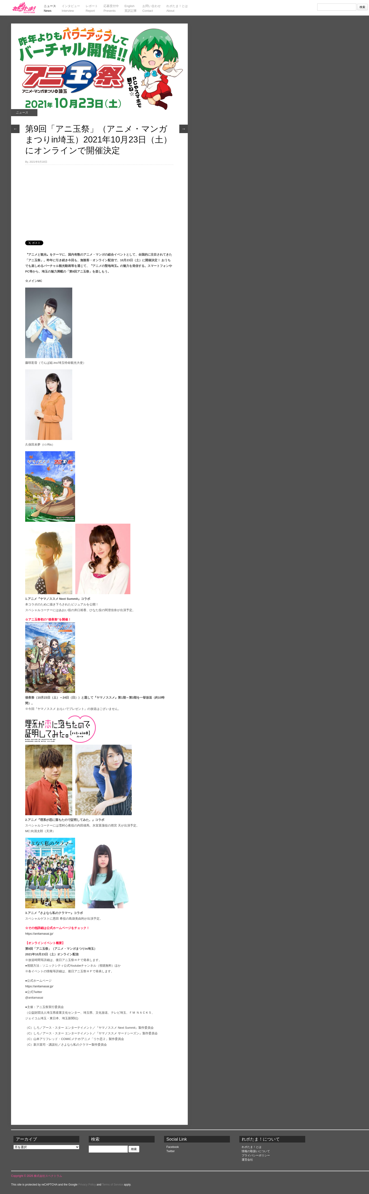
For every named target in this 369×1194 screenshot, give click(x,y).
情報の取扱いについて (256, 1151)
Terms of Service (112, 1184)
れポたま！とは (251, 1147)
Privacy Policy (87, 1184)
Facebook (172, 1147)
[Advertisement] (99, 200)
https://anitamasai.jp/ (39, 933)
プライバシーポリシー (256, 1155)
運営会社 (247, 1159)
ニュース (22, 112)
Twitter (170, 1151)
